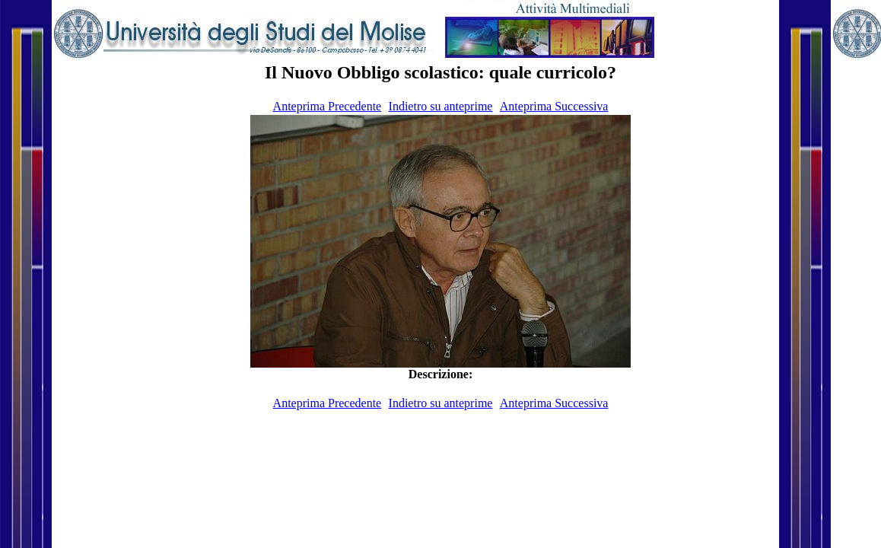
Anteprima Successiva (554, 106)
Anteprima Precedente (327, 106)
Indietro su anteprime (441, 106)
